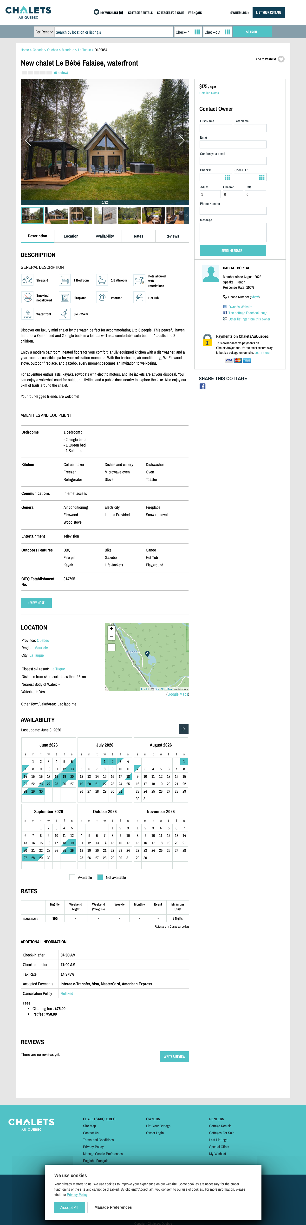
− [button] (111, 636)
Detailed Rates (209, 93)
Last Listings (218, 1139)
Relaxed (67, 993)
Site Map (89, 1125)
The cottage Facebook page (247, 312)
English (88, 1160)
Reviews (172, 236)
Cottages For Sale (221, 1132)
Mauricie (41, 647)
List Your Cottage (158, 1125)
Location (71, 236)
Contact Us (91, 1132)
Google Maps (178, 694)
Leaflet (145, 689)
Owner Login (155, 1132)
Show (255, 297)
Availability (105, 236)
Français (102, 1160)
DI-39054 (101, 49)
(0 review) (61, 72)
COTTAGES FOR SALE (170, 13)
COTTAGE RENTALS (140, 13)
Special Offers (219, 1146)
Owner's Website (240, 306)
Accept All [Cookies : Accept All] (69, 1207)
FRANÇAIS (195, 13)
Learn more (262, 352)
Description (37, 236)
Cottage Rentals (220, 1125)
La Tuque (36, 655)
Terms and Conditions (98, 1139)
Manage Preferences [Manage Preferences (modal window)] (113, 1207)
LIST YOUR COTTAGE (268, 13)
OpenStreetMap (164, 689)
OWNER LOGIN (239, 13)
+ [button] (111, 629)
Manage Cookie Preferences (103, 1153)
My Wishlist (217, 1153)
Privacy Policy (93, 1146)
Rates (138, 236)
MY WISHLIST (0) (111, 13)
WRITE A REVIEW (174, 1057)
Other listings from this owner (249, 319)
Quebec (43, 640)
